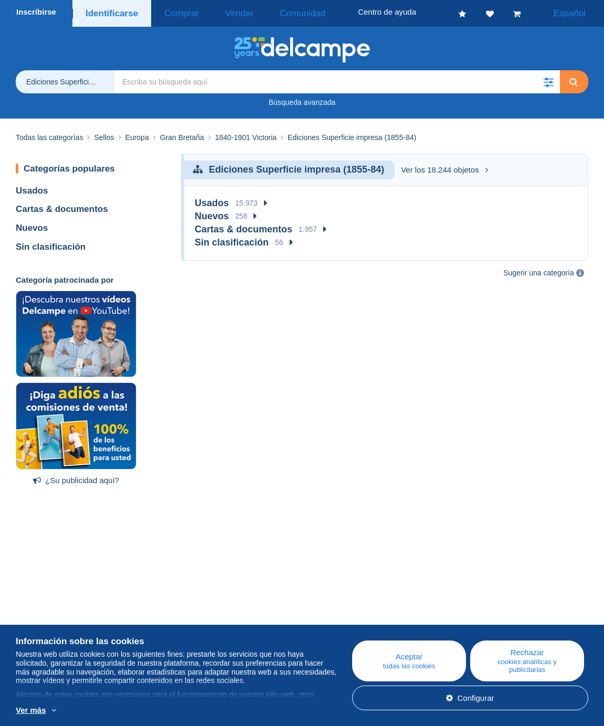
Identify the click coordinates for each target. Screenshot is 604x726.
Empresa (37, 618)
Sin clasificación (51, 244)
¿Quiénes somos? (48, 605)
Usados (32, 188)
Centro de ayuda (356, 605)
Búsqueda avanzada (302, 99)
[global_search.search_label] (337, 78)
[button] (548, 78)
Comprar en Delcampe (367, 618)
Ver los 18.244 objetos (444, 166)
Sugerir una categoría (538, 269)
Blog (185, 605)
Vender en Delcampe (364, 630)
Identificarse (109, 11)
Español (577, 11)
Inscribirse (36, 11)
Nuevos (32, 225)
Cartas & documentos (62, 206)
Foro (180, 630)
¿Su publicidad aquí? (76, 477)
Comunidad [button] (269, 11)
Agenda (185, 618)
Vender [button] (218, 11)
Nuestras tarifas (43, 630)
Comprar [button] (172, 11)
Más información (195, 711)
